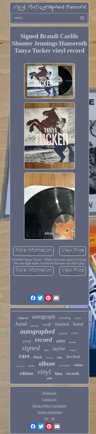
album (47, 363)
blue (58, 373)
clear (46, 350)
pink (49, 378)
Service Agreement (49, 412)
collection (20, 366)
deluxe (49, 357)
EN (46, 418)
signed (31, 348)
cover (75, 333)
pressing (65, 318)
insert (78, 318)
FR (53, 418)
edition (26, 373)
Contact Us (49, 399)
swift (46, 324)
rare (24, 356)
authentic (35, 326)
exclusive (64, 365)
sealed (63, 333)
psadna (72, 342)
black (38, 357)
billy (60, 357)
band (78, 324)
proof (27, 341)
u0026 (60, 341)
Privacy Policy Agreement (49, 406)
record (43, 339)
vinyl (44, 372)
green (32, 365)
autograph (43, 316)
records (72, 373)
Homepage (49, 393)
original (73, 350)
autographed (37, 331)
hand (21, 324)
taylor (59, 349)
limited (62, 324)
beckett (73, 356)
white (78, 365)
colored (23, 318)
